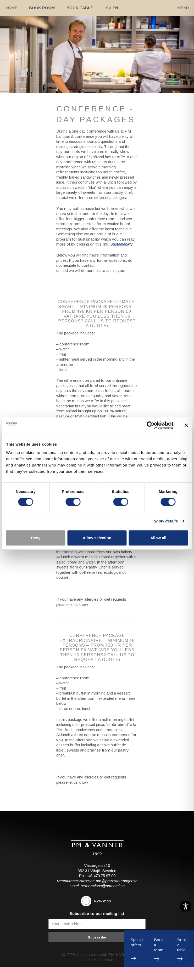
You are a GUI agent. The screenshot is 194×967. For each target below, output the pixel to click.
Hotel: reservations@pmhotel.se (97, 886)
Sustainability (121, 244)
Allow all (158, 538)
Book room (42, 7)
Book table (79, 7)
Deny (36, 538)
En (115, 7)
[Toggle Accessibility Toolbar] (185, 906)
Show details (166, 521)
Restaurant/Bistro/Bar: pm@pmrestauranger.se (97, 881)
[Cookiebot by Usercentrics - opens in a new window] (150, 425)
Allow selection (97, 538)
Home (11, 7)
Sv (108, 7)
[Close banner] (186, 425)
